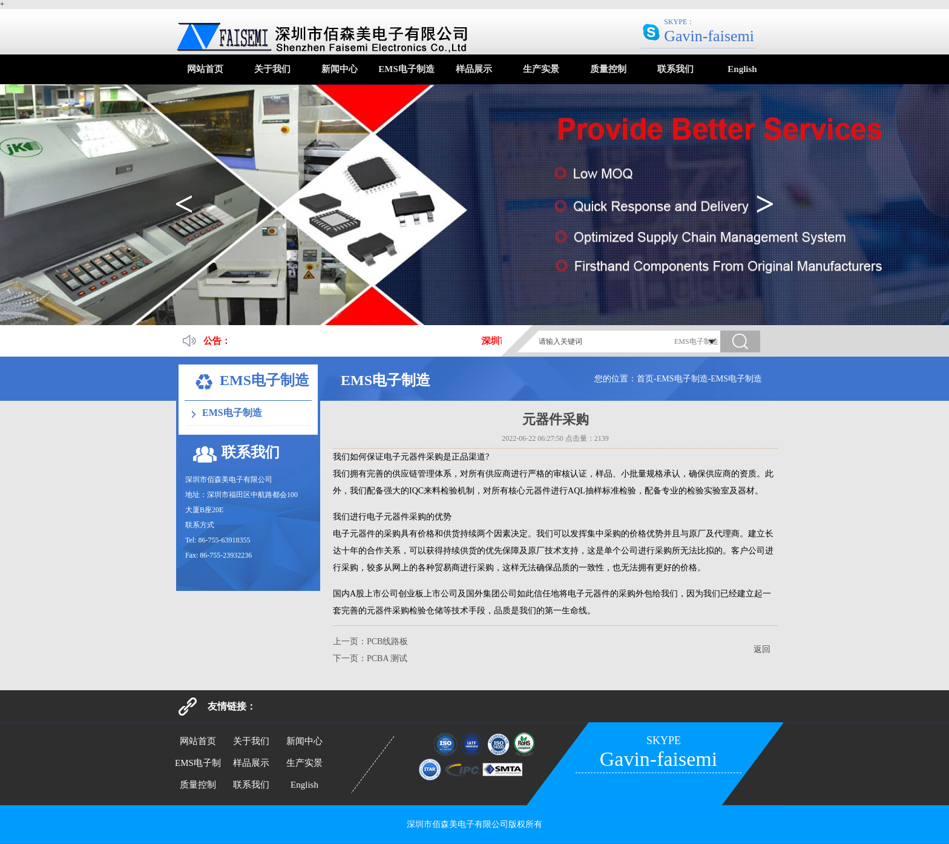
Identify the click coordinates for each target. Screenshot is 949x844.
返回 (762, 649)
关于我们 (272, 69)
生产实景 (541, 69)
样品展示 (474, 69)
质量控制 (608, 69)
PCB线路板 (387, 641)
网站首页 (205, 69)
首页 (645, 378)
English (742, 69)
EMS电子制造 (406, 69)
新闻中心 (339, 69)
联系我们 (675, 69)
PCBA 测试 (387, 658)
